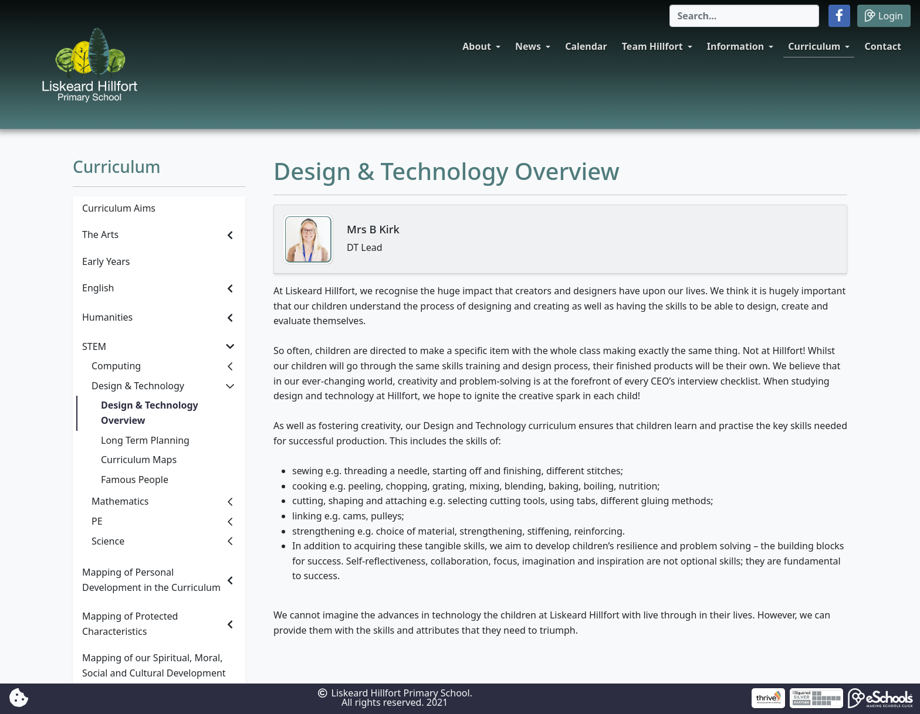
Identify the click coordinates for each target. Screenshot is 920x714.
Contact (883, 46)
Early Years (106, 261)
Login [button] (884, 15)
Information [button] (735, 46)
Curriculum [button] (814, 46)
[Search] (744, 16)
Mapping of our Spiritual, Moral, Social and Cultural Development (154, 665)
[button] (839, 16)
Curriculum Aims (118, 208)
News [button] (528, 46)
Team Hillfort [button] (652, 46)
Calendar (586, 46)
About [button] (476, 46)
